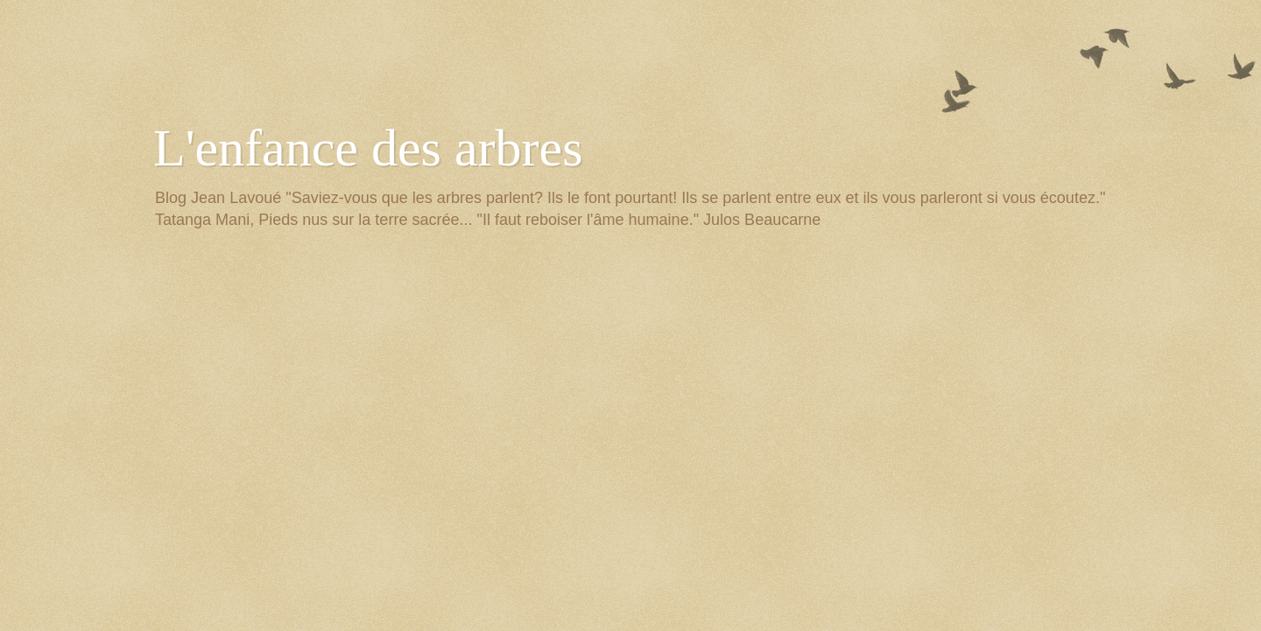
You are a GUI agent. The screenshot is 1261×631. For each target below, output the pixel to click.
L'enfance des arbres (368, 148)
